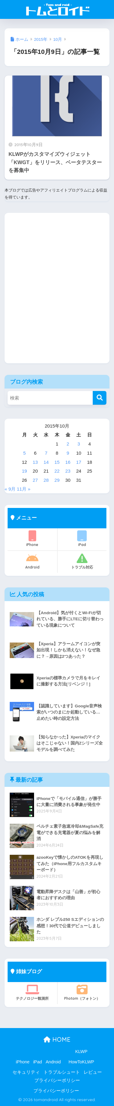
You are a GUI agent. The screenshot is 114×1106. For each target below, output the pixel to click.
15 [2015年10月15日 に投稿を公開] (57, 462)
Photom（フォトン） (82, 992)
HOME (57, 1039)
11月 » (23, 488)
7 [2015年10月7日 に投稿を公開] (46, 453)
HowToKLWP (81, 1061)
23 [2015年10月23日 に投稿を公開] (68, 471)
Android (32, 561)
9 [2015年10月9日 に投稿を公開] (68, 453)
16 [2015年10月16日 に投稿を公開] (68, 462)
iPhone (32, 538)
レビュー (93, 1072)
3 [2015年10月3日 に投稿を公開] (79, 443)
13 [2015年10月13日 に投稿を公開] (35, 462)
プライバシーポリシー (57, 1080)
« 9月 (10, 488)
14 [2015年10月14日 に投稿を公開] (46, 462)
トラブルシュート (61, 1072)
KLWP (81, 1051)
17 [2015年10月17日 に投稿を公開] (78, 462)
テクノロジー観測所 (32, 992)
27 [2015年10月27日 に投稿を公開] (35, 480)
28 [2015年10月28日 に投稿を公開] (46, 480)
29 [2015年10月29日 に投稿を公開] (57, 480)
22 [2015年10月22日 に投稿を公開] (57, 471)
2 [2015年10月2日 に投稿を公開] (68, 443)
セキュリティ (26, 1072)
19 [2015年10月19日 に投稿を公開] (24, 471)
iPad (82, 538)
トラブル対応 (82, 561)
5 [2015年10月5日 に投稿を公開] (24, 453)
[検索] (99, 398)
